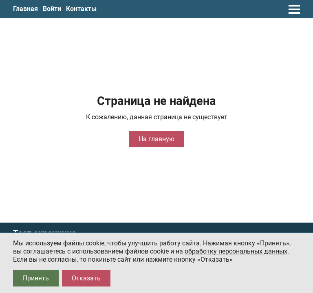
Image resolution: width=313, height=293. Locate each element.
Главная (25, 9)
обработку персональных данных (236, 251)
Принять (36, 278)
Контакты (81, 9)
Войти (52, 9)
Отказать (86, 278)
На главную (156, 139)
